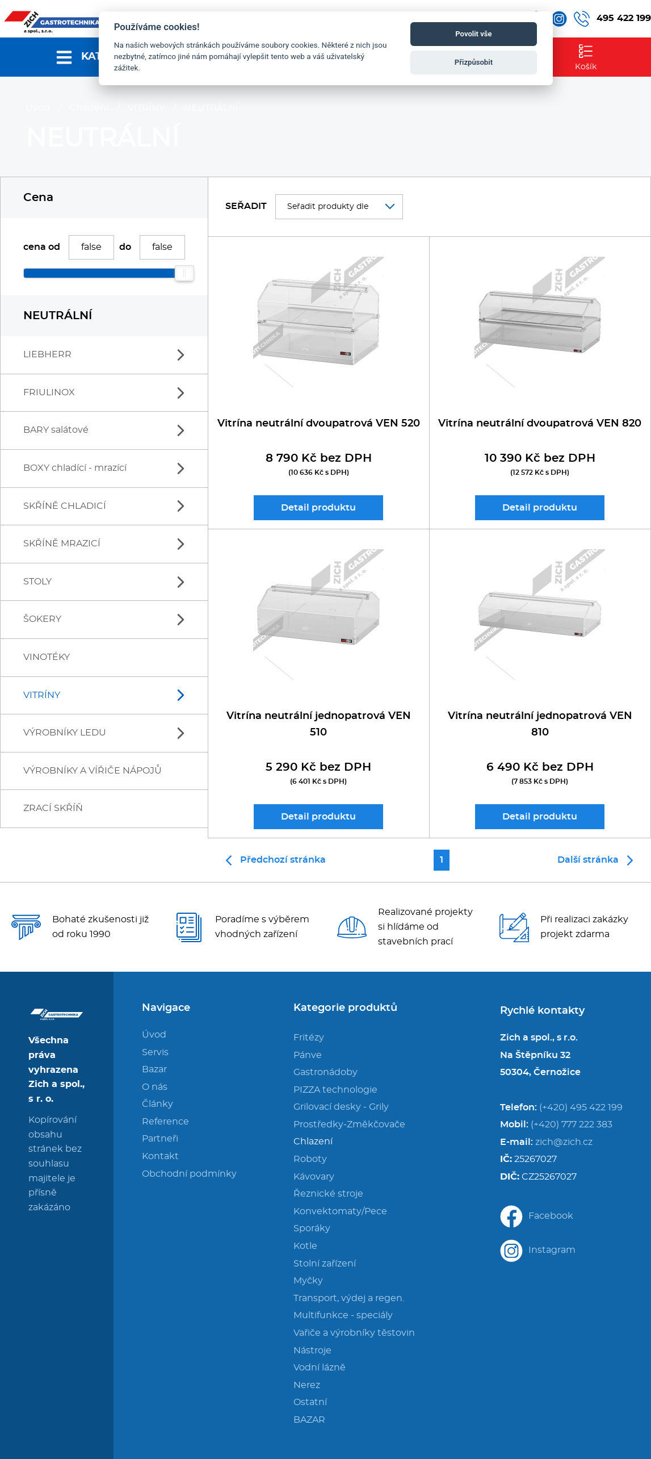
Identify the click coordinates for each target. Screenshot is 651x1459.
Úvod (38, 107)
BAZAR (309, 1419)
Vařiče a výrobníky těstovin (354, 1332)
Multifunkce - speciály (343, 1315)
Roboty (310, 1159)
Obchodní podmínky (189, 1173)
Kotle (305, 1246)
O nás (154, 1087)
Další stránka (595, 860)
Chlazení (88, 107)
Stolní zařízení (324, 1263)
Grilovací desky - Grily (341, 1106)
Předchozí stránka (276, 860)
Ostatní (310, 1402)
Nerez (306, 1385)
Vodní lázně (319, 1367)
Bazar (154, 1069)
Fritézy (308, 1037)
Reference (165, 1121)
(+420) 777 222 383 (571, 1124)
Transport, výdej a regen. (348, 1298)
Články (157, 1104)
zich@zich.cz (564, 1142)
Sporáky (311, 1228)
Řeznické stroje (328, 1193)
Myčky (308, 1280)
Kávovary (313, 1176)
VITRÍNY (146, 107)
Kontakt (160, 1156)
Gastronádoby (325, 1072)
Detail (318, 507)
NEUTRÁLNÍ (211, 107)
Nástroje (312, 1350)
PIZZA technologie (335, 1089)
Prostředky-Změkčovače (349, 1124)
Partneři (160, 1138)
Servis (155, 1052)
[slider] (184, 273)
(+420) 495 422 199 (581, 1107)
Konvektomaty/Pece (340, 1211)
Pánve (307, 1055)
